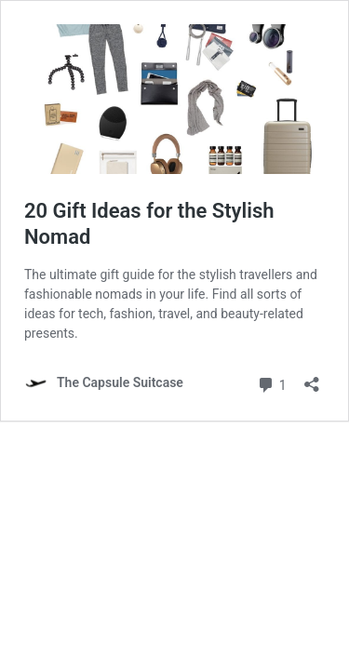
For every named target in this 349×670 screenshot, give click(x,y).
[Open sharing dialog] (312, 378)
